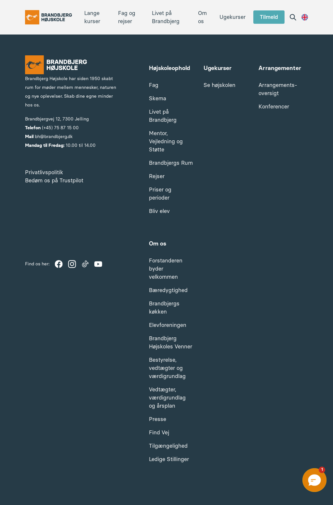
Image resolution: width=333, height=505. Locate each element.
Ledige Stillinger (169, 459)
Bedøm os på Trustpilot (54, 180)
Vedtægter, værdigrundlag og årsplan (167, 397)
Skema (157, 98)
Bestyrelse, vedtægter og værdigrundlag (167, 368)
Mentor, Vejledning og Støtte (166, 141)
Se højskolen (219, 85)
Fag (153, 85)
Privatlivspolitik (44, 172)
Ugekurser (233, 17)
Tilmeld (269, 17)
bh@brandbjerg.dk (54, 136)
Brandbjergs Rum (171, 163)
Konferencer (274, 106)
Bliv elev (159, 211)
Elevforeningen (167, 325)
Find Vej (159, 432)
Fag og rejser (126, 17)
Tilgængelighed (168, 445)
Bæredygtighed (168, 290)
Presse (157, 419)
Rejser (157, 176)
